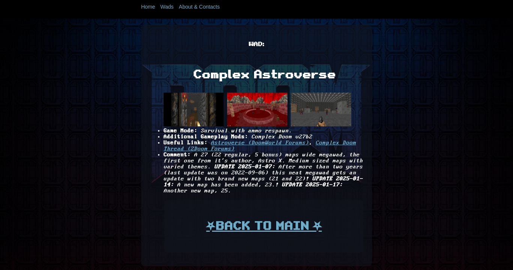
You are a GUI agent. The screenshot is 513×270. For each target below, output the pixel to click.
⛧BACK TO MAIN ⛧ (264, 226)
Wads (166, 7)
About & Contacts (199, 7)
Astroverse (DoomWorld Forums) (260, 143)
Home (148, 7)
